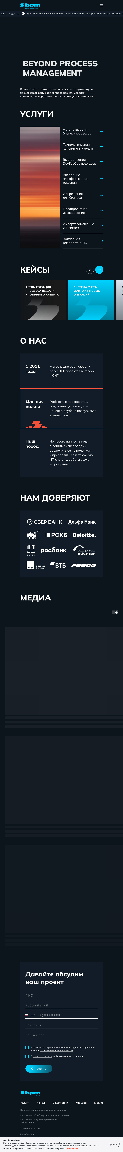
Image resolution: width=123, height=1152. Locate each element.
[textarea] (61, 1037)
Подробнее (72, 1148)
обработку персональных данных (63, 1047)
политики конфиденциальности (56, 1050)
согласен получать (42, 1056)
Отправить (38, 1068)
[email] (61, 1005)
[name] (61, 995)
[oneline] (61, 1025)
